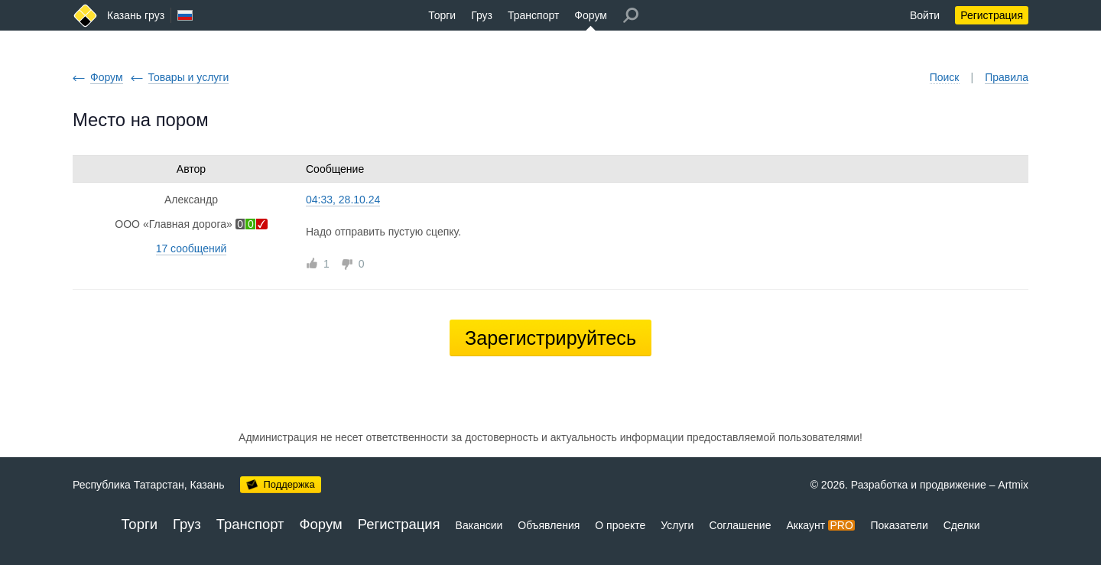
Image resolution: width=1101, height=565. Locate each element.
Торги (442, 15)
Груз (481, 15)
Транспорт (533, 15)
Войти (925, 15)
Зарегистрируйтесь (550, 338)
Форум (590, 15)
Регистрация (991, 15)
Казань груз (135, 15)
